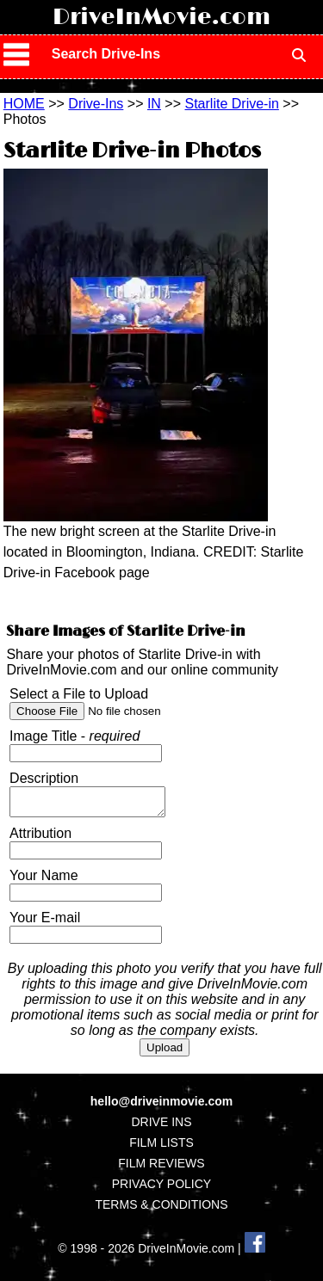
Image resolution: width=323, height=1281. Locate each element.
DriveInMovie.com (161, 17)
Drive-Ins (95, 103)
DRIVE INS (161, 1127)
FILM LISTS (161, 1148)
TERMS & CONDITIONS (161, 1209)
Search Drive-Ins (106, 53)
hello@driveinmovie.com (161, 1106)
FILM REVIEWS (161, 1168)
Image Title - (74, 736)
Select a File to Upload (78, 694)
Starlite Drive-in (232, 103)
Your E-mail (44, 922)
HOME (24, 103)
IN (154, 103)
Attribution (40, 838)
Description (43, 778)
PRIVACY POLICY (161, 1189)
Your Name (43, 880)
